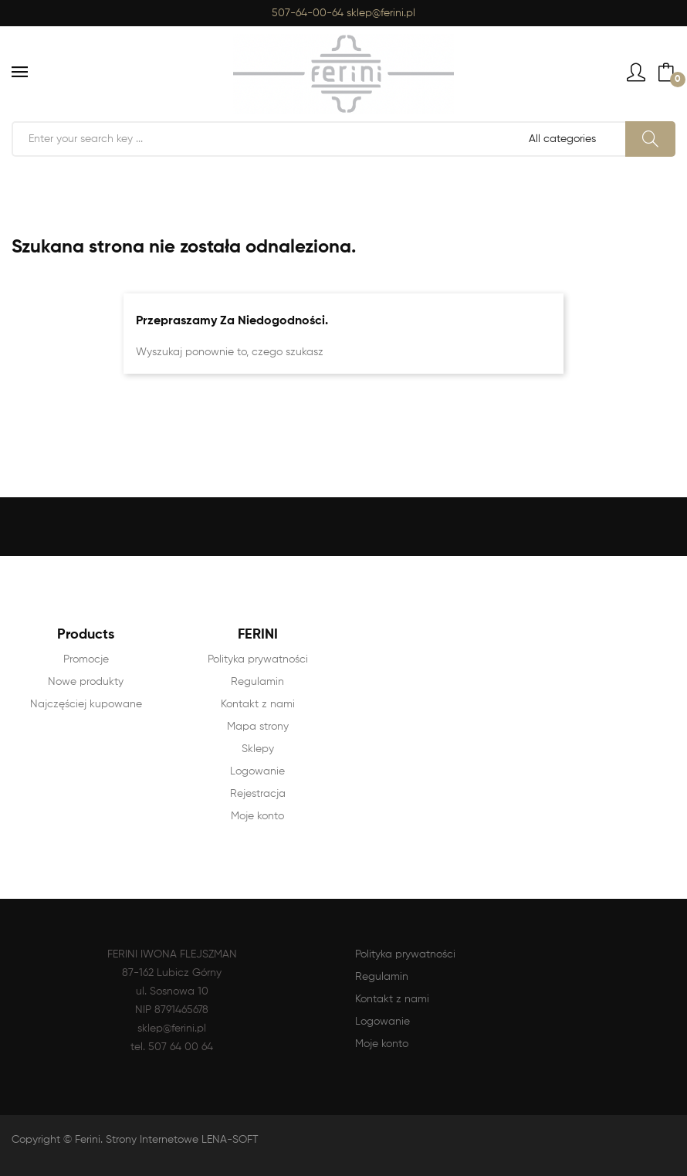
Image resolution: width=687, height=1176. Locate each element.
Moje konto (257, 816)
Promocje (86, 659)
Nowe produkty (86, 681)
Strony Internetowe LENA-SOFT (182, 1139)
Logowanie (257, 771)
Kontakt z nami (258, 704)
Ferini (87, 1139)
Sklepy (258, 749)
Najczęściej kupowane (86, 704)
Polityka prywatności (258, 659)
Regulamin (257, 681)
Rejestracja (258, 793)
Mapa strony (258, 726)
